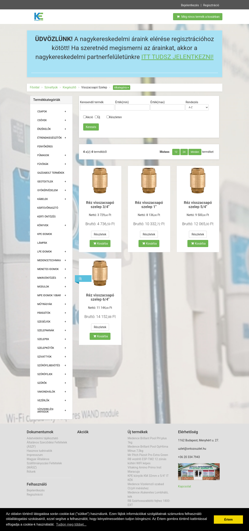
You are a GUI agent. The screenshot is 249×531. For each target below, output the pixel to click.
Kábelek (42, 199)
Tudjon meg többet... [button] (71, 524)
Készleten (114, 117)
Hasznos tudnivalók (39, 450)
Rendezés (192, 102)
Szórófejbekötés (48, 365)
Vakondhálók (46, 391)
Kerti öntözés (46, 216)
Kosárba (100, 243)
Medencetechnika (49, 260)
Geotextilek (45, 181)
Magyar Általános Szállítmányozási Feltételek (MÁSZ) (44, 463)
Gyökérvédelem (47, 190)
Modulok (43, 286)
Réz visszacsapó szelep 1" (149, 204)
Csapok (42, 111)
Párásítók (44, 312)
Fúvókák (42, 164)
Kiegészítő (69, 87)
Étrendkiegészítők (49, 137)
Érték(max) (157, 102)
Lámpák (42, 242)
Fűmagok (43, 155)
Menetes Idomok (48, 269)
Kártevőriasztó (47, 207)
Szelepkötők (45, 347)
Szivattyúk (51, 87)
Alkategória (121, 87)
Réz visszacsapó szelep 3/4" (100, 204)
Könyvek (42, 225)
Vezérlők (43, 400)
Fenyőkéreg (45, 146)
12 (176, 152)
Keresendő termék (92, 102)
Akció (88, 117)
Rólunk (31, 471)
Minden (195, 152)
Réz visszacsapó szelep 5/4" (198, 204)
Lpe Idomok (44, 251)
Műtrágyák (44, 304)
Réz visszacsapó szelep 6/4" (100, 297)
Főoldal (35, 87)
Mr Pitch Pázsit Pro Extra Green (148, 455)
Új (97, 117)
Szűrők (42, 383)
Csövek (42, 120)
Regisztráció (211, 5)
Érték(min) (122, 102)
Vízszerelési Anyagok (45, 410)
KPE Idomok (44, 234)
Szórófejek (45, 374)
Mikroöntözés (46, 277)
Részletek (100, 234)
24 (184, 152)
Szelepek (43, 339)
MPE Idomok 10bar (49, 295)
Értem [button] (228, 519)
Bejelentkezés (190, 5)
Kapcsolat (184, 486)
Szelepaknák (45, 330)
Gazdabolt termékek (50, 172)
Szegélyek (44, 321)
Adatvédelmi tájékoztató (42, 438)
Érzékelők (44, 129)
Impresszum (35, 455)
